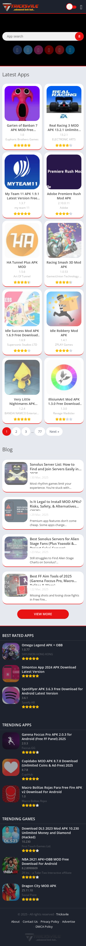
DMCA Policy (44, 927)
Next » (54, 431)
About (15, 921)
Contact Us (30, 921)
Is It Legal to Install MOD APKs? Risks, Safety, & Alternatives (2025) (55, 505)
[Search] (43, 36)
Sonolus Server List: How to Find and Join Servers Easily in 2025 (54, 467)
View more (43, 614)
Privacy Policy (50, 921)
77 (40, 431)
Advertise (68, 921)
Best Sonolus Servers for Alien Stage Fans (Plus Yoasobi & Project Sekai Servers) (54, 542)
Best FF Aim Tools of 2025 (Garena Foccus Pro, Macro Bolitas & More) (52, 579)
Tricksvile (62, 914)
